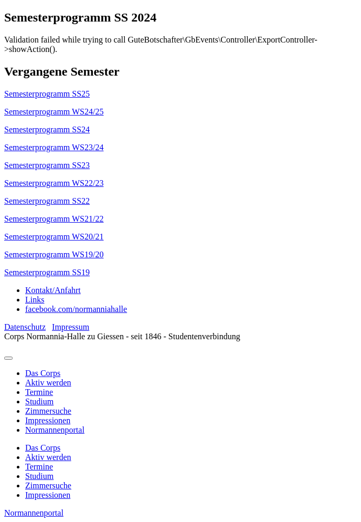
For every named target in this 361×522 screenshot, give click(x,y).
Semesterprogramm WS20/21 (53, 236)
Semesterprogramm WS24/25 (53, 111)
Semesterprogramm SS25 (47, 93)
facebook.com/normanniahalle (76, 309)
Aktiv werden (48, 382)
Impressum (70, 326)
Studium (39, 401)
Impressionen (47, 420)
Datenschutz (25, 326)
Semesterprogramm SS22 (47, 200)
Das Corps (42, 373)
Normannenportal (54, 429)
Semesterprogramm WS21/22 (53, 218)
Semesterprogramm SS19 (47, 272)
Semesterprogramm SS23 (47, 165)
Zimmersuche (48, 410)
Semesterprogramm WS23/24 (53, 147)
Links (34, 299)
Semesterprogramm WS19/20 (53, 254)
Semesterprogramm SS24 (47, 129)
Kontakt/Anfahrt (53, 290)
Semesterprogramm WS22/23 (53, 183)
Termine (39, 392)
